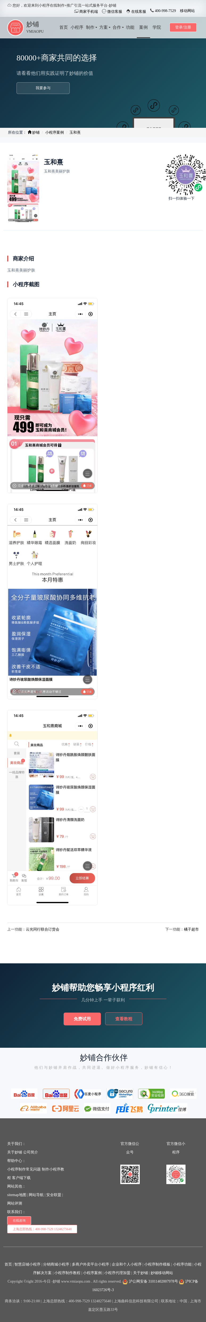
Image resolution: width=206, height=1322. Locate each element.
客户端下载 (21, 1178)
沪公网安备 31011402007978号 (150, 1281)
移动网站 (187, 11)
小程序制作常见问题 (24, 1169)
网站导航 (36, 1195)
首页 (8, 1264)
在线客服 (138, 12)
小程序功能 (182, 1264)
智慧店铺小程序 (27, 1264)
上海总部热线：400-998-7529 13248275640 (42, 1229)
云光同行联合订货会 (42, 929)
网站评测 (14, 1203)
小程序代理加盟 (117, 1273)
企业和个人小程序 (127, 1264)
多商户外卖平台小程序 (90, 1264)
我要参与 (43, 88)
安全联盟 (53, 1195)
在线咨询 (19, 1220)
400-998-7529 (165, 11)
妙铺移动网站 (162, 1273)
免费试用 (82, 1019)
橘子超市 (191, 929)
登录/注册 (183, 27)
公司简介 (30, 1152)
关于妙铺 (14, 1152)
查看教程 (123, 1019)
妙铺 (32, 24)
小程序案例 (54, 132)
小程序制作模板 (157, 1264)
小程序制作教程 (67, 1273)
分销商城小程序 (56, 1264)
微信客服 (114, 12)
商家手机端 (88, 12)
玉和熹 (75, 132)
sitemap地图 (16, 1195)
